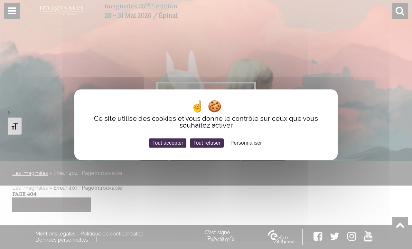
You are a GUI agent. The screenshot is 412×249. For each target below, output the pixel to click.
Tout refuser (206, 143)
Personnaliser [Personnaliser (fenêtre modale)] (246, 143)
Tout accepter (167, 143)
